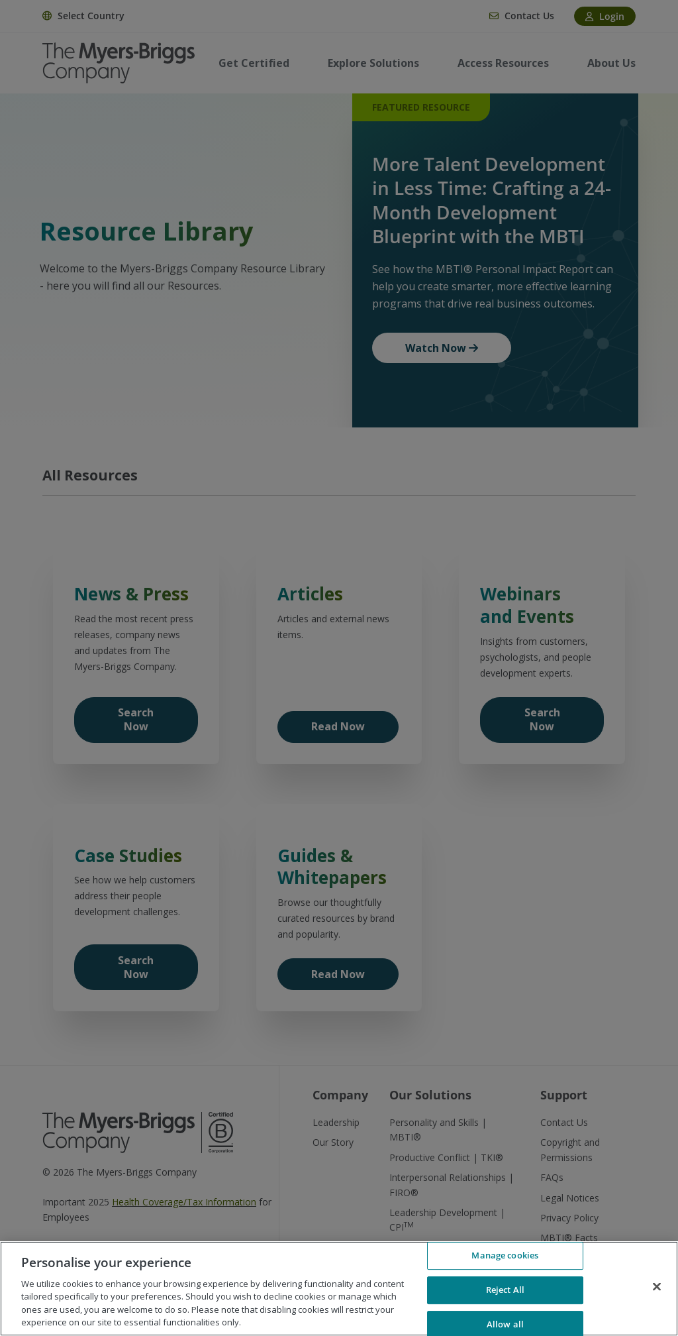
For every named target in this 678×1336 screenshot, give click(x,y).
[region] (339, 1288)
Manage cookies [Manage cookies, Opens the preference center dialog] (504, 1256)
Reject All (505, 1290)
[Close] (656, 1287)
